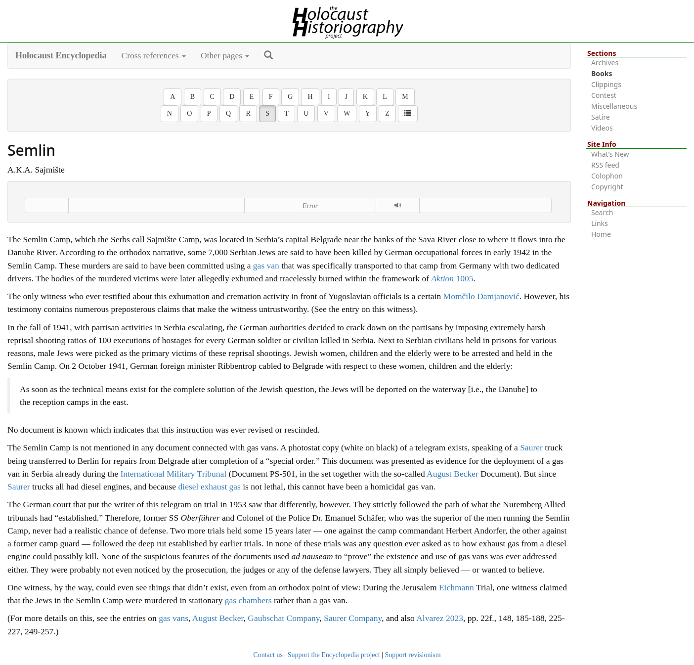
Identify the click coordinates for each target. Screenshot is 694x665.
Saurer (531, 447)
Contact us (268, 655)
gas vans (173, 618)
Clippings (606, 84)
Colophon (607, 175)
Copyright (607, 186)
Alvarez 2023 (439, 618)
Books (601, 73)
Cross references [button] (154, 55)
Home (601, 234)
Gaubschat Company (283, 618)
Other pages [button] (225, 55)
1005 (452, 278)
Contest (603, 95)
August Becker (452, 474)
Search (602, 212)
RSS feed (605, 165)
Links (599, 223)
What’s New (610, 154)
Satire (600, 117)
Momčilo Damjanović (481, 296)
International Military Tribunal (173, 474)
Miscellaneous (614, 106)
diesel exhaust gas (209, 486)
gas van (266, 265)
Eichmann (456, 587)
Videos (602, 128)
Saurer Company (353, 618)
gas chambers (248, 600)
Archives (604, 62)
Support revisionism (412, 655)
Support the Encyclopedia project (334, 655)
